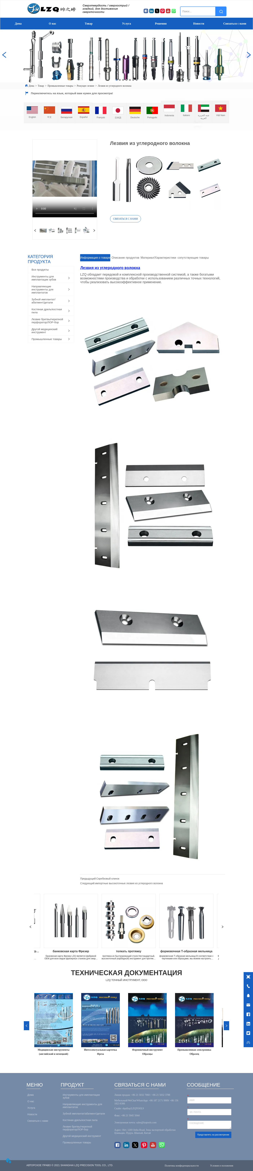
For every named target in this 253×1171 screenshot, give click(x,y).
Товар (88, 23)
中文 (49, 117)
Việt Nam (220, 115)
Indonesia (169, 115)
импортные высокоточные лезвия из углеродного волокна (129, 883)
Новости (198, 23)
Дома (18, 23)
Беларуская (66, 117)
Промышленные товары (60, 85)
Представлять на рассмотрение (213, 1134)
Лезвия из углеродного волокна (114, 85)
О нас (52, 23)
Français (101, 117)
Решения (161, 23)
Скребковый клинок (107, 878)
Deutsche (135, 117)
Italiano (186, 115)
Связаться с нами (234, 23)
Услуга (126, 23)
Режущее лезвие (85, 85)
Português (152, 117)
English (32, 117)
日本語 (118, 117)
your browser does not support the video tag (64, 178)
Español (84, 117)
